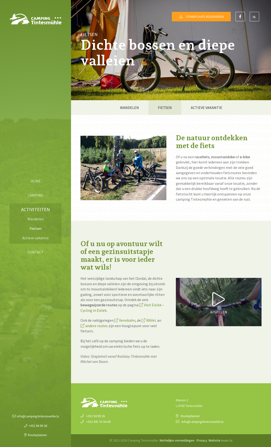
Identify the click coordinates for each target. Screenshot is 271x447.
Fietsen (36, 228)
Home (36, 181)
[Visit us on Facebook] (240, 16)
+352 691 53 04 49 (98, 422)
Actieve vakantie (35, 237)
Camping (35, 195)
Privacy (202, 440)
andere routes (96, 325)
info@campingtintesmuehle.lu (38, 416)
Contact (35, 252)
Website (214, 440)
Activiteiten (35, 209)
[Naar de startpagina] (35, 18)
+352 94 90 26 (37, 426)
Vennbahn (127, 320)
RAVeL (151, 320)
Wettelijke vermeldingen (177, 440)
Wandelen (35, 219)
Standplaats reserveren (205, 16)
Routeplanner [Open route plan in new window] (37, 435)
